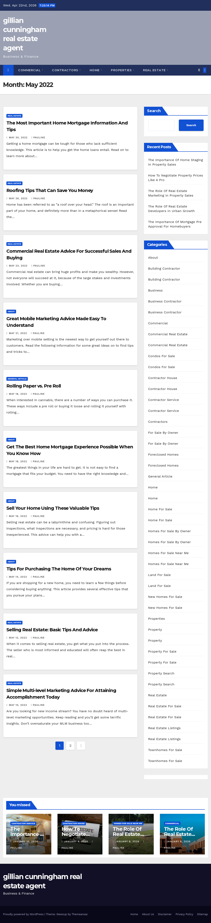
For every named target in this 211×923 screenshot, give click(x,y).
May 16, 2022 (18, 516)
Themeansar (80, 914)
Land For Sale (159, 575)
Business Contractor (165, 301)
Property (155, 630)
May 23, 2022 (18, 265)
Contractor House (162, 378)
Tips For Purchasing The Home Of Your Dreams (58, 569)
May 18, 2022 (18, 393)
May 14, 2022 (18, 576)
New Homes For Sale (165, 597)
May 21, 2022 (18, 333)
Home (95, 70)
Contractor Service (163, 400)
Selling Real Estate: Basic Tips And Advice (52, 630)
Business (155, 290)
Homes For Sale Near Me (168, 553)
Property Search (161, 673)
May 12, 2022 (18, 637)
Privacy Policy (184, 914)
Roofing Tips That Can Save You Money (49, 190)
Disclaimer (165, 914)
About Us (148, 914)
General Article (17, 379)
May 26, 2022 (18, 198)
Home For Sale (160, 509)
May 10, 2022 (18, 705)
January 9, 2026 (76, 841)
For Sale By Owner (163, 433)
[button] (199, 70)
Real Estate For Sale (164, 706)
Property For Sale (162, 651)
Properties (122, 70)
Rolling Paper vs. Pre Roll (33, 386)
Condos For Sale (161, 356)
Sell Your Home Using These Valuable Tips (52, 508)
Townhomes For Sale (165, 750)
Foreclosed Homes (163, 454)
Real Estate (154, 70)
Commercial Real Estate (168, 334)
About (11, 311)
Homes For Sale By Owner (169, 531)
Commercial (30, 70)
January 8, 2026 (127, 841)
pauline (38, 137)
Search (154, 111)
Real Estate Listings (164, 728)
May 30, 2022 (18, 137)
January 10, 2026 (26, 841)
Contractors (65, 70)
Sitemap (202, 914)
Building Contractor (164, 268)
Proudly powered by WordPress (24, 914)
